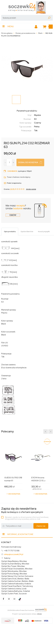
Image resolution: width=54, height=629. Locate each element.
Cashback (12, 171)
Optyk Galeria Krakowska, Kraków (16, 583)
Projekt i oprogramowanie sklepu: (27, 614)
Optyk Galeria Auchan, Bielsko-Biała (17, 581)
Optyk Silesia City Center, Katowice (17, 576)
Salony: (7, 558)
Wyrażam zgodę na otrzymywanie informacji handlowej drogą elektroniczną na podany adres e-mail (26, 518)
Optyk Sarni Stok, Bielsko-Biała (15, 578)
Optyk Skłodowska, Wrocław (14, 571)
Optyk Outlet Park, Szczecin (14, 593)
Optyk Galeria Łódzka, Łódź (14, 588)
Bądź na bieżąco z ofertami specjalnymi (22, 510)
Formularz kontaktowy (11, 547)
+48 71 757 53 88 (11, 550)
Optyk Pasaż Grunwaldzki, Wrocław (16, 568)
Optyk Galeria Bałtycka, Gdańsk (15, 591)
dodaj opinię (31, 189)
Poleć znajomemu (12, 183)
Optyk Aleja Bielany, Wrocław (14, 561)
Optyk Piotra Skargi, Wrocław (14, 573)
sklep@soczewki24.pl (13, 554)
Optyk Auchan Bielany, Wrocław (15, 563)
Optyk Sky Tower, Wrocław (13, 566)
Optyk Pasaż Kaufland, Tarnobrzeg (17, 586)
